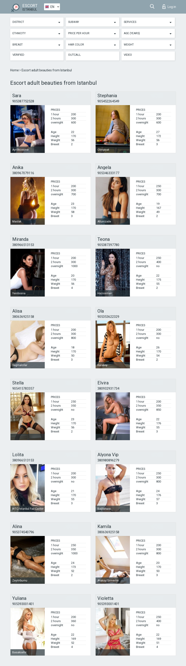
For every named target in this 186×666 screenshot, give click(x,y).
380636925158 (23, 317)
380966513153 (23, 245)
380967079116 (23, 173)
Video (128, 54)
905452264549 (108, 101)
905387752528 (23, 101)
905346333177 (108, 173)
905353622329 (108, 317)
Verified (18, 54)
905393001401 (23, 604)
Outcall (74, 54)
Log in (169, 6)
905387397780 (108, 245)
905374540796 (23, 532)
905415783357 (23, 388)
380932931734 (108, 388)
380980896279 (108, 460)
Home (15, 70)
